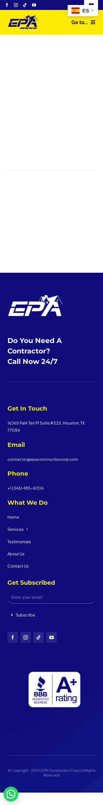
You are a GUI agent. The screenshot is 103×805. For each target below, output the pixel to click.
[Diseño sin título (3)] (51, 644)
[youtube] (34, 5)
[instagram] (16, 5)
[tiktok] (25, 5)
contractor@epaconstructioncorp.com (42, 459)
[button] (10, 794)
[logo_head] (23, 16)
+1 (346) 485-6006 (25, 488)
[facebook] (7, 5)
